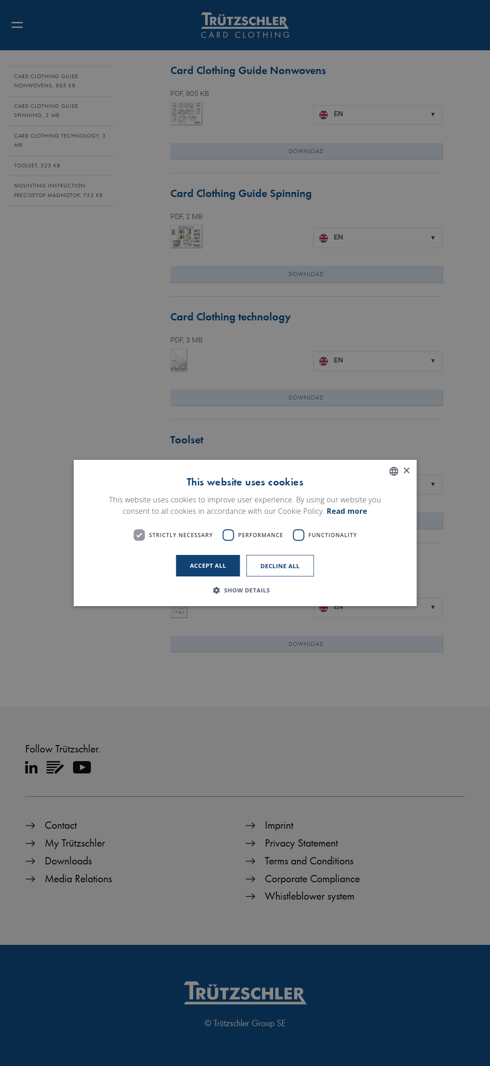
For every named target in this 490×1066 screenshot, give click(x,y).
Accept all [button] (208, 565)
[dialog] (245, 533)
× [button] (406, 471)
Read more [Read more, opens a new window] (347, 511)
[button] (245, 590)
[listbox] (393, 471)
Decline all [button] (280, 566)
